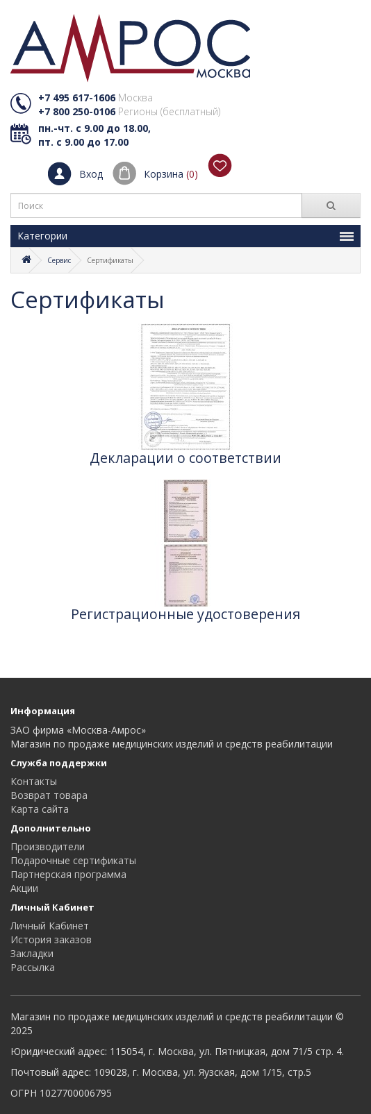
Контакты (33, 781)
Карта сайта (39, 809)
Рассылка (32, 967)
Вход (91, 173)
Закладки (31, 953)
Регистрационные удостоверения (185, 614)
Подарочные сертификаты (73, 860)
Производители (47, 846)
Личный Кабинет (49, 925)
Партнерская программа (68, 874)
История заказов (51, 939)
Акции (24, 888)
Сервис (59, 260)
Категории (185, 236)
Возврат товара (49, 795)
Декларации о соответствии (185, 458)
